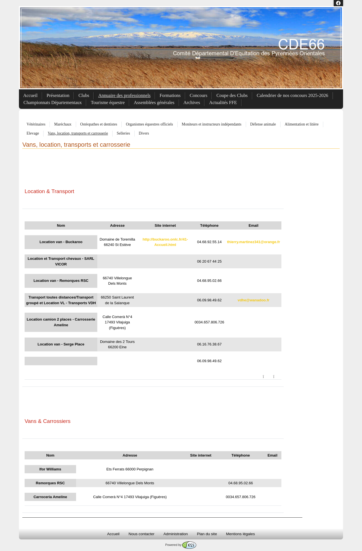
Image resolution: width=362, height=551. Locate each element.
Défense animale (263, 124)
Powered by (180, 544)
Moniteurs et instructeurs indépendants (212, 124)
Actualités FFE (223, 102)
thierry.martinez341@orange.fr (253, 242)
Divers (144, 133)
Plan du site (207, 534)
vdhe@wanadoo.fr (253, 300)
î (277, 377)
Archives (192, 102)
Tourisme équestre (108, 102)
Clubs (83, 95)
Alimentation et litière (302, 124)
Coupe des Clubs (232, 95)
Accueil (30, 95)
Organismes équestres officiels (149, 124)
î (266, 377)
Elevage (33, 133)
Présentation (58, 95)
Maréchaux (62, 124)
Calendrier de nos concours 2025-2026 (292, 95)
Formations (170, 95)
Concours (199, 95)
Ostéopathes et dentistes (98, 124)
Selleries (123, 133)
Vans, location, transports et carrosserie (78, 133)
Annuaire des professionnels (124, 95)
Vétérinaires (36, 124)
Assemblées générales (154, 102)
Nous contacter (141, 534)
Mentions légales (240, 534)
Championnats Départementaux (52, 102)
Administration (175, 534)
